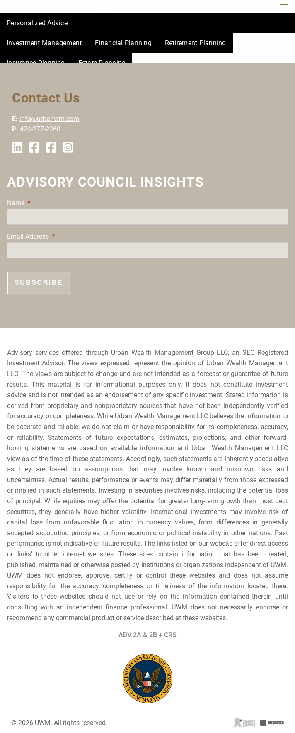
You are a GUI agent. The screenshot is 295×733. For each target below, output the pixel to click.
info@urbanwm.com (49, 119)
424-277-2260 (40, 129)
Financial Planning (123, 43)
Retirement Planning (195, 43)
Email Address (59, 236)
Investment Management (44, 43)
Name (47, 203)
